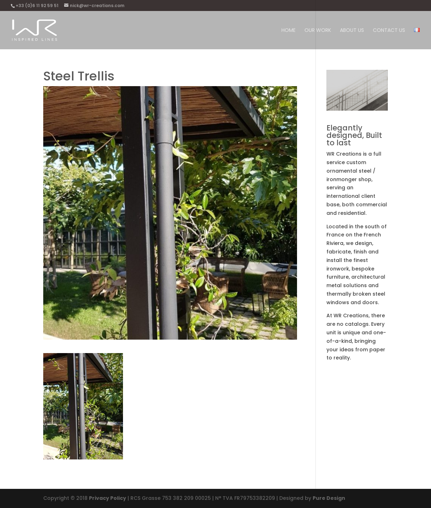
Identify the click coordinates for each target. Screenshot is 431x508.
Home (288, 31)
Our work (317, 31)
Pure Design (329, 498)
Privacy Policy (107, 498)
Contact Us (389, 31)
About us (352, 31)
